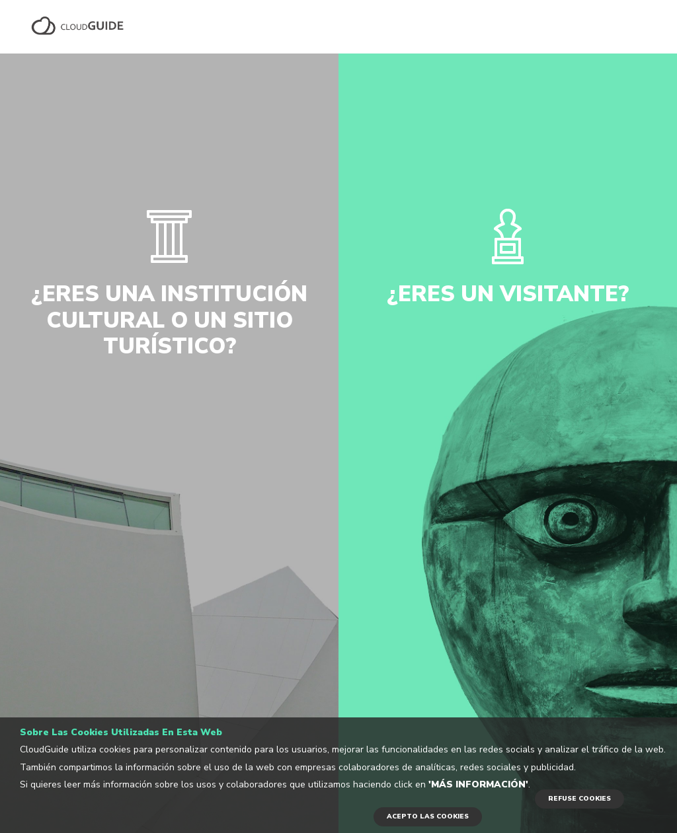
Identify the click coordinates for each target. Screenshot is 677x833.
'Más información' (478, 784)
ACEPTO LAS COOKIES (428, 816)
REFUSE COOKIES (579, 798)
